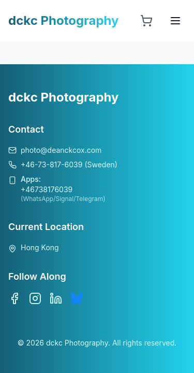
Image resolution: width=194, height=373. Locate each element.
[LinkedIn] (56, 298)
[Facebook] (14, 298)
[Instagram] (35, 298)
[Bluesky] (76, 298)
